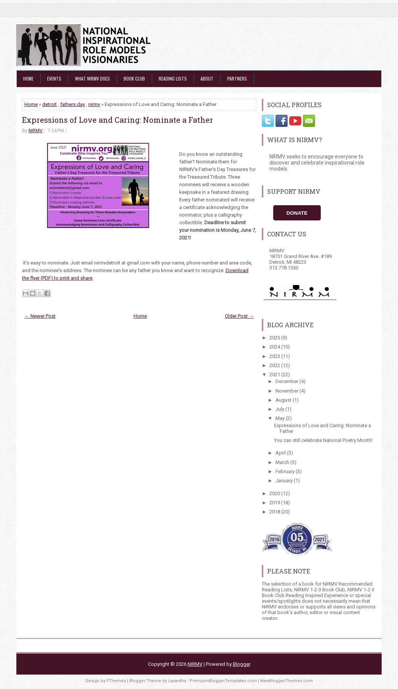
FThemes (116, 680)
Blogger (241, 664)
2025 (275, 338)
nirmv (94, 104)
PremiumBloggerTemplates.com (223, 680)
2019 (275, 502)
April (281, 453)
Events (54, 78)
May (280, 418)
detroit (49, 104)
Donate (297, 213)
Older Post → (239, 316)
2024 (275, 347)
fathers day (72, 104)
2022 (275, 365)
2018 (275, 512)
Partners (237, 78)
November (287, 391)
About (207, 78)
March (282, 462)
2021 (275, 374)
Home (28, 78)
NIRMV (36, 130)
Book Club (134, 78)
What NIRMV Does (92, 78)
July (280, 409)
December (287, 381)
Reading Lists (173, 78)
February (285, 471)
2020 (275, 493)
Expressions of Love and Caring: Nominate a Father (117, 120)
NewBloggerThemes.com (286, 680)
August (284, 400)
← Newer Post (40, 316)
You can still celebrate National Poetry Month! (323, 440)
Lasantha (177, 680)
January (284, 480)
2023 (275, 356)
